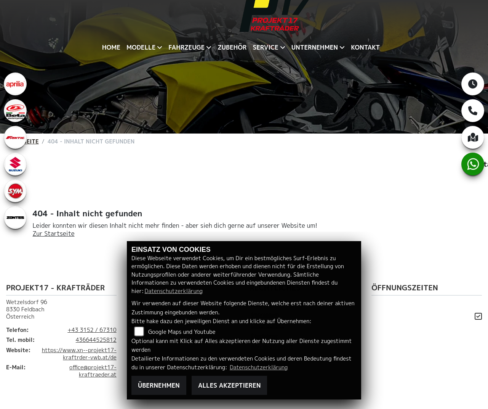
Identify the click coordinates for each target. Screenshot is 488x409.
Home (111, 47)
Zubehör (232, 47)
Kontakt (365, 47)
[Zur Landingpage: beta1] (15, 110)
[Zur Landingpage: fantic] (15, 137)
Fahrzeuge (186, 47)
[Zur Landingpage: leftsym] (15, 190)
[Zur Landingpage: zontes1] (15, 217)
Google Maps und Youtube (182, 332)
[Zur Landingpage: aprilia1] (15, 83)
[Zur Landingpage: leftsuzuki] (15, 164)
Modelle (140, 47)
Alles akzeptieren (229, 385)
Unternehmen (314, 47)
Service (265, 47)
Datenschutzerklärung (174, 291)
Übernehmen (159, 385)
